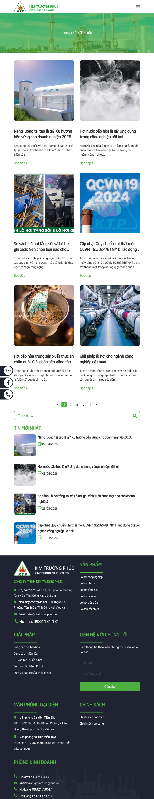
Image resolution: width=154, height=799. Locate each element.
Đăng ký (110, 686)
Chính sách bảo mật (92, 717)
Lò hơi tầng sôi (88, 589)
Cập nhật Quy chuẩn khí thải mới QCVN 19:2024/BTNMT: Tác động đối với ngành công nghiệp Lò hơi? (108, 249)
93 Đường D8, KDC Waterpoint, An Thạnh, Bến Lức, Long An (42, 742)
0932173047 (42, 789)
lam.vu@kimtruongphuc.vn (42, 783)
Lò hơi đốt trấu (89, 602)
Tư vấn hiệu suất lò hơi (28, 660)
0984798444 (39, 776)
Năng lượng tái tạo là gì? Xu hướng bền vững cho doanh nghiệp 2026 (85, 437)
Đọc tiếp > (21, 162)
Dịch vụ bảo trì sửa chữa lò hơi (32, 672)
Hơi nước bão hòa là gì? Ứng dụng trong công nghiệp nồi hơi (78, 466)
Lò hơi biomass (88, 596)
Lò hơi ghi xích (88, 583)
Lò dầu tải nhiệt (89, 609)
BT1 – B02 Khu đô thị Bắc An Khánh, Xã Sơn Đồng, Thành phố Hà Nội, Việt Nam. (41, 723)
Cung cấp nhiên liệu (26, 653)
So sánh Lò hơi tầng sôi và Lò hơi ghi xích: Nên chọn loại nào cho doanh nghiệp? (42, 249)
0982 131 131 (46, 621)
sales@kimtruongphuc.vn (41, 614)
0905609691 (42, 795)
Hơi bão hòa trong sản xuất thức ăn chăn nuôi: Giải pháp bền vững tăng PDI (44, 361)
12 (89, 404)
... (83, 404)
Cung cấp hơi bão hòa (27, 647)
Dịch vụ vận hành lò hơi (28, 666)
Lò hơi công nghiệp (91, 577)
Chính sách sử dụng (92, 723)
